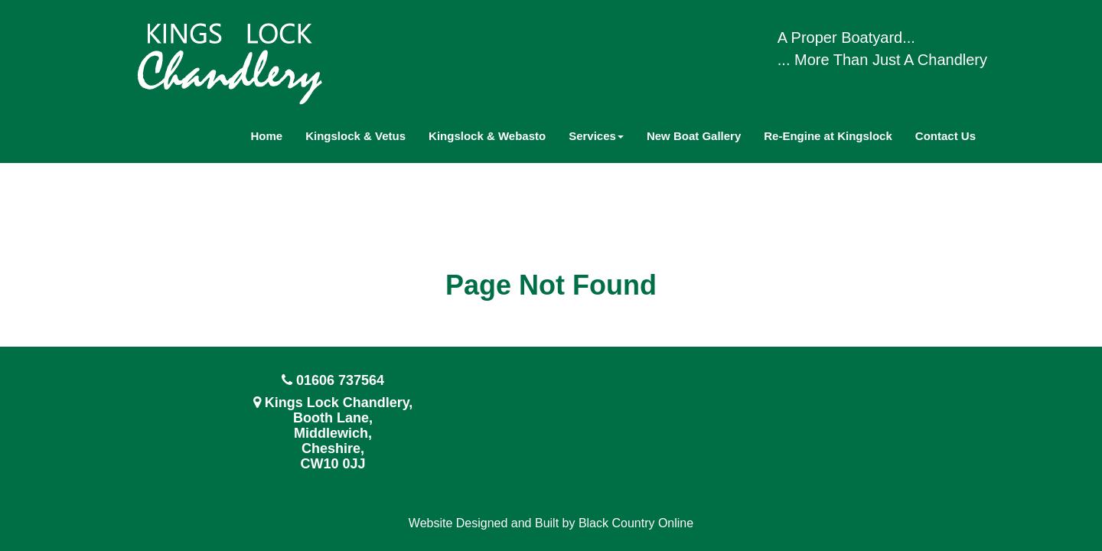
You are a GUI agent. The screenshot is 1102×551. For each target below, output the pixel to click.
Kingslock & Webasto (487, 135)
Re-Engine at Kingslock (828, 135)
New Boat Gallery (694, 135)
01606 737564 (340, 380)
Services (596, 135)
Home (267, 135)
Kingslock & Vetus (355, 135)
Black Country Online (636, 523)
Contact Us (945, 135)
